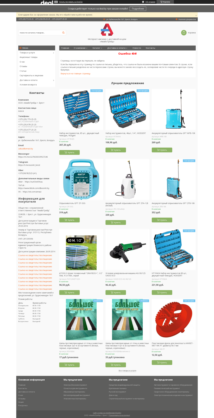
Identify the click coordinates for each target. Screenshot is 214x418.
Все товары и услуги (127, 370)
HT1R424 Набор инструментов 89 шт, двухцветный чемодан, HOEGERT (169, 274)
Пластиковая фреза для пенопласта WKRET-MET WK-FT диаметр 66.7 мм (172, 344)
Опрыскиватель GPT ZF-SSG (72, 203)
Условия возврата (28, 84)
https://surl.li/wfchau (34, 181)
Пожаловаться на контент (119, 415)
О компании (79, 48)
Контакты (150, 48)
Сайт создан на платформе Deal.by (107, 413)
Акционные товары (28, 57)
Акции (21, 402)
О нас (22, 61)
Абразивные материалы (74, 392)
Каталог (96, 48)
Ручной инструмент (117, 392)
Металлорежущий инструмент (77, 395)
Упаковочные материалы (75, 398)
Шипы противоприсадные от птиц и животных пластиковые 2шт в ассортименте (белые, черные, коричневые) (80, 345)
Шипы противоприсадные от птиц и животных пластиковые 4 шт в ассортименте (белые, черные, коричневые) (127, 345)
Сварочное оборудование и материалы (171, 392)
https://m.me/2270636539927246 (33, 157)
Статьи (23, 71)
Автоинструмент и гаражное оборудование (173, 385)
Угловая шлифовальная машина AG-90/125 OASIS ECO (125, 274)
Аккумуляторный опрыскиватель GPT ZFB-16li (173, 203)
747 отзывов (150, 2)
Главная (65, 48)
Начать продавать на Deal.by (71, 2)
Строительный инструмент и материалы (127, 398)
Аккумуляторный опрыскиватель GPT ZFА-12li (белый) (126, 204)
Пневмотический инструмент (167, 388)
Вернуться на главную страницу (75, 73)
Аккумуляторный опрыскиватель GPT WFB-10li (173, 133)
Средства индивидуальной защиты (124, 385)
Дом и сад (113, 395)
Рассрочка (22, 405)
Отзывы (23, 66)
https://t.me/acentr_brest (29, 165)
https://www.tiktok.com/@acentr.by (33, 188)
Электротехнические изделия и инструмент (173, 395)
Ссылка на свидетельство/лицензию (35, 255)
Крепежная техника (117, 388)
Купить (71, 152)
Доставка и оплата (28, 80)
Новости (137, 48)
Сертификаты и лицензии (31, 75)
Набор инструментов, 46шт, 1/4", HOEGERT (125, 133)
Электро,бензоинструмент (75, 385)
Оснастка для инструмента (75, 388)
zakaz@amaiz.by (25, 148)
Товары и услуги (27, 52)
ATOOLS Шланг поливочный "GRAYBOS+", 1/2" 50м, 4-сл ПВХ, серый (80, 274)
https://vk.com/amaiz (32, 191)
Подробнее (138, 8)
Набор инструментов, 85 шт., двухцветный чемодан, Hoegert (79, 134)
